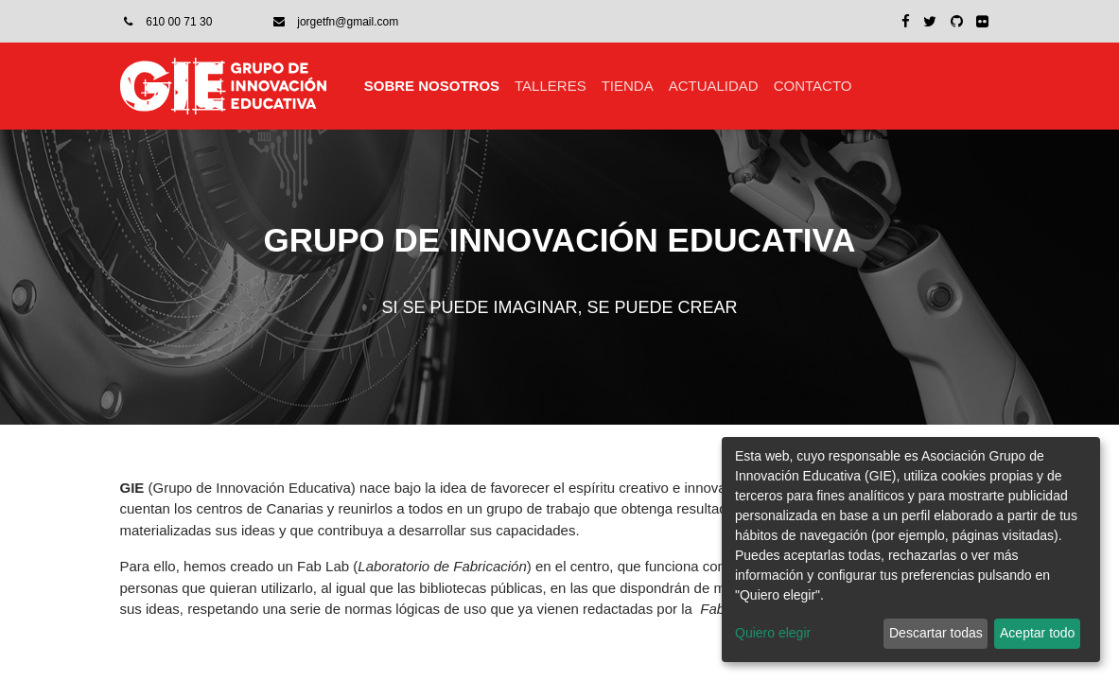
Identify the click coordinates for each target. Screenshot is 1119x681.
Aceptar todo (1037, 632)
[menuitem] (432, 86)
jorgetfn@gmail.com (347, 21)
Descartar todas (936, 632)
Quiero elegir (773, 632)
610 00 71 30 (179, 21)
